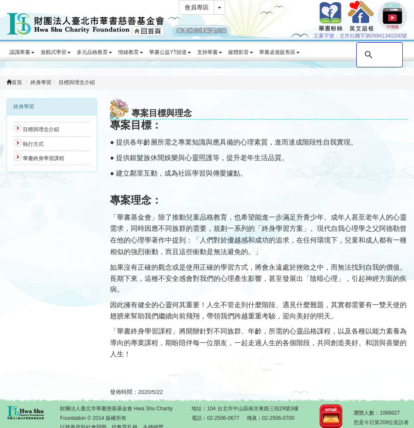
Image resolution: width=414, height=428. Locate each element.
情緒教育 (130, 52)
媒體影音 (240, 52)
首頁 (14, 82)
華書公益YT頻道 (170, 52)
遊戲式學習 (56, 52)
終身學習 (41, 82)
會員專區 (197, 7)
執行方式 (33, 144)
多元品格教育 (94, 52)
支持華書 (209, 52)
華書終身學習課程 (43, 158)
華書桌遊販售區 (279, 52)
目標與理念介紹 (77, 82)
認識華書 (21, 52)
